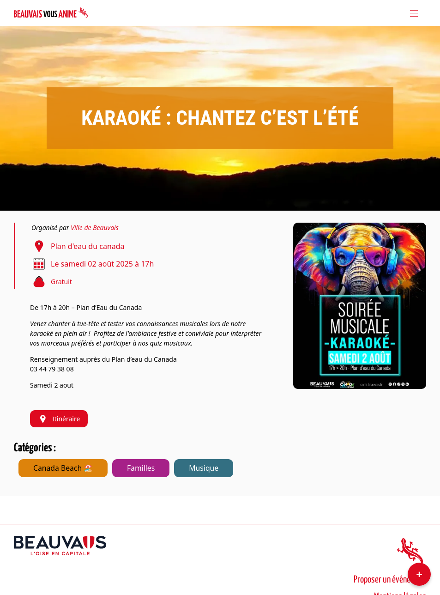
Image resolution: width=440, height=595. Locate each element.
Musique (203, 468)
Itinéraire (59, 419)
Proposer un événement (390, 579)
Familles (141, 468)
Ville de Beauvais (95, 227)
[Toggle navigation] (413, 13)
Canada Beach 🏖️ (63, 468)
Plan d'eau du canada (88, 246)
